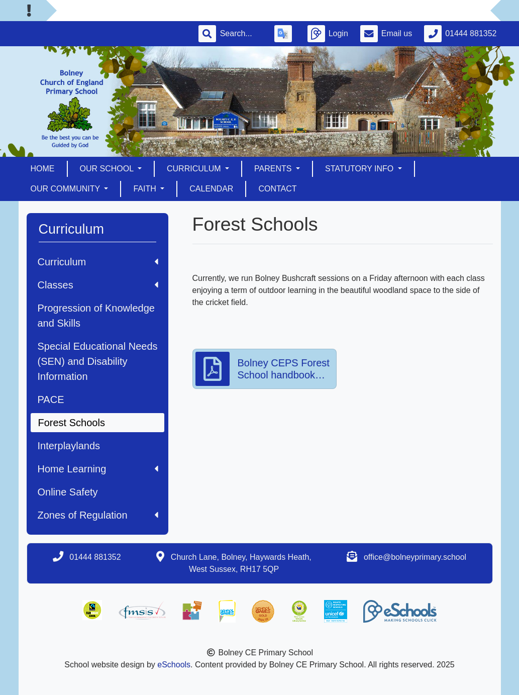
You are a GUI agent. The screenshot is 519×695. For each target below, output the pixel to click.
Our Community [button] (66, 188)
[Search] (241, 33)
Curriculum (98, 261)
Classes (98, 284)
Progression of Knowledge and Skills (96, 316)
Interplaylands (69, 445)
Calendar (211, 188)
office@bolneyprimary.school (415, 557)
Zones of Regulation (98, 515)
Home (43, 168)
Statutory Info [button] (360, 168)
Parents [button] (274, 168)
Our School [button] (108, 168)
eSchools (173, 664)
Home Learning (98, 468)
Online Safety (68, 492)
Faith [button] (145, 188)
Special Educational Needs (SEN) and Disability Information (98, 361)
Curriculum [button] (195, 168)
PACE (51, 399)
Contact (277, 188)
